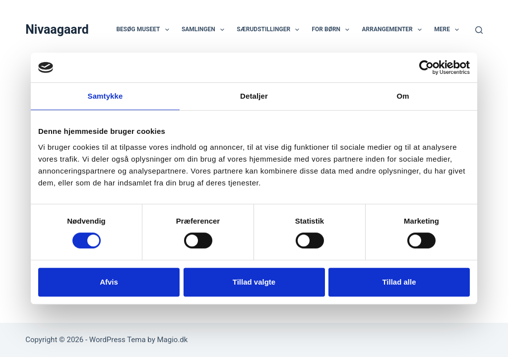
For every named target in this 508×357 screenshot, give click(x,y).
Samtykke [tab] (105, 96)
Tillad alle (399, 282)
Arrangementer (394, 30)
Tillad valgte (254, 282)
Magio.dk (172, 339)
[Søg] (479, 30)
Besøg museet (144, 30)
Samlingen (205, 30)
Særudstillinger (270, 30)
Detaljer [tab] (254, 96)
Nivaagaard (57, 29)
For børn (332, 30)
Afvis (109, 282)
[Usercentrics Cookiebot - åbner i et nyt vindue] (426, 67)
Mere (448, 30)
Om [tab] (402, 96)
